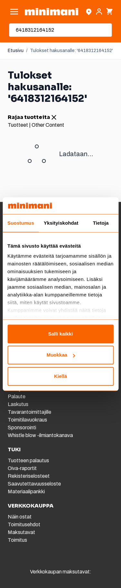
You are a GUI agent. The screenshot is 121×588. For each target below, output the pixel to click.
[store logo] (51, 12)
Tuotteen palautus (29, 460)
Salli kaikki (60, 334)
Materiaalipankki (26, 491)
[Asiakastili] (99, 12)
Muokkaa (60, 355)
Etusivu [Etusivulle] (16, 50)
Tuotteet (18, 125)
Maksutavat (21, 532)
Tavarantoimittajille (29, 412)
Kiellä (60, 376)
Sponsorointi (22, 427)
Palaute (16, 396)
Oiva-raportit (22, 468)
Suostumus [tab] (20, 223)
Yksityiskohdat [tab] (61, 223)
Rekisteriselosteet (29, 476)
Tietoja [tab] (101, 223)
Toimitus (17, 540)
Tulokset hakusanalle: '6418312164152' (71, 50)
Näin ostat (20, 516)
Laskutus (18, 404)
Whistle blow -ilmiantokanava (40, 435)
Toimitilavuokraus (27, 419)
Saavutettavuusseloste (34, 483)
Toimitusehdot (24, 524)
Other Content (48, 125)
